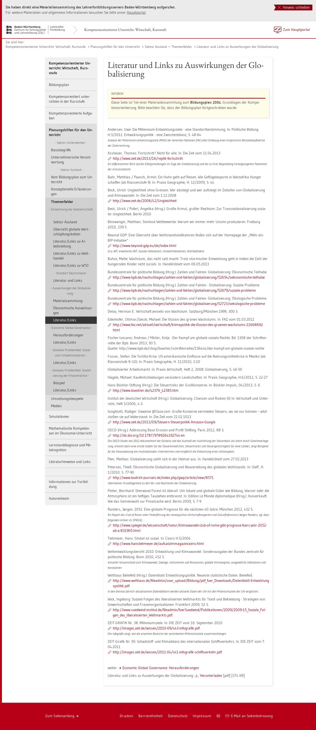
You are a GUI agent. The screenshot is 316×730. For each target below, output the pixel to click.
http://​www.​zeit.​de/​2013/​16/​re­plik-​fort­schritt (148, 158)
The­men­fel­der (62, 201)
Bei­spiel (59, 383)
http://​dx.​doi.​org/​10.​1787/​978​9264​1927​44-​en (149, 435)
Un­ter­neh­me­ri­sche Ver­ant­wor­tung (71, 159)
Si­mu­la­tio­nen (59, 416)
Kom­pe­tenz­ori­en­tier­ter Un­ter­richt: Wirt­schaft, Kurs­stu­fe (125, 30)
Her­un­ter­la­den (211, 675)
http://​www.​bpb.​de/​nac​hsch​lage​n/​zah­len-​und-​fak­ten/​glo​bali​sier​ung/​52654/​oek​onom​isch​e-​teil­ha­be (189, 277)
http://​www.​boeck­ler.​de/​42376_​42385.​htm (146, 390)
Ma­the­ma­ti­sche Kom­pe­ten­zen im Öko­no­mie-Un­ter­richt (70, 430)
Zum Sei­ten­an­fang (62, 716)
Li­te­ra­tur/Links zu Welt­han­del (71, 255)
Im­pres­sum (202, 716)
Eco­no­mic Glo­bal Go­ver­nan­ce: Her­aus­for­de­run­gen (160, 667)
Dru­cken (126, 716)
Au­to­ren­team (59, 498)
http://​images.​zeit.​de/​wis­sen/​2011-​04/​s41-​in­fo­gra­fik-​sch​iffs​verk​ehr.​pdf (167, 652)
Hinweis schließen (294, 7)
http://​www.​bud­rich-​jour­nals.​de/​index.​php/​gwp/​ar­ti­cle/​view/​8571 (163, 477)
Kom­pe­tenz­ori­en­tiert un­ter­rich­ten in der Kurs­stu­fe (69, 99)
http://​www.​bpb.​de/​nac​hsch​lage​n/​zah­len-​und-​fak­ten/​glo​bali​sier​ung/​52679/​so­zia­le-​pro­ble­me (184, 290)
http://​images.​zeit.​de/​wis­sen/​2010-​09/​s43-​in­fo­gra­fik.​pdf (156, 628)
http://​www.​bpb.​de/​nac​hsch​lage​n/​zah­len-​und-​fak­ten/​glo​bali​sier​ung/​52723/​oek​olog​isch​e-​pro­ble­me (189, 303)
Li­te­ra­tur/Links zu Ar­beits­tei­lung (69, 243)
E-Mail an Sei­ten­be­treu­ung (249, 716)
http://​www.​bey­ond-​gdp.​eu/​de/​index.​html (144, 245)
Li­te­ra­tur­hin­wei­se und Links (70, 461)
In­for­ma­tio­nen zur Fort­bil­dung (69, 484)
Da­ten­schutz (178, 716)
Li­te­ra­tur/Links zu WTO (71, 265)
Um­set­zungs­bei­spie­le (67, 398)
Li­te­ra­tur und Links (67, 280)
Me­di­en (56, 406)
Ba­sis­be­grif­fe (61, 150)
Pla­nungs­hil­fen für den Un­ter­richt (115, 46)
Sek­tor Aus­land (65, 222)
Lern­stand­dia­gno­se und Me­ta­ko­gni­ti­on (70, 447)
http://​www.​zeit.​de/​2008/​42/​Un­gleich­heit (145, 200)
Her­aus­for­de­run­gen (68, 335)
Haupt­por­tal (136, 12)
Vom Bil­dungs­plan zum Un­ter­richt (72, 179)
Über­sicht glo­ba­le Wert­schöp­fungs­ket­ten (71, 231)
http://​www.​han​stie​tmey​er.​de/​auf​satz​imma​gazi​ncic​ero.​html (158, 543)
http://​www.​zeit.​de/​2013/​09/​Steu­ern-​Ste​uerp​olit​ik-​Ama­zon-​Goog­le (164, 422)
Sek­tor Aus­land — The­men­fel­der (168, 46)
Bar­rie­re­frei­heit (150, 716)
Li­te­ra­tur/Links (64, 320)
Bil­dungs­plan (59, 84)
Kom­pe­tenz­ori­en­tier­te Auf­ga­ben (71, 115)
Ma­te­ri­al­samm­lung (68, 300)
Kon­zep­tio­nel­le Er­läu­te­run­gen (71, 191)
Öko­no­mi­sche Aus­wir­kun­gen (72, 310)
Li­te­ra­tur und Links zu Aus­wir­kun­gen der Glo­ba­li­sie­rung (237, 46)
